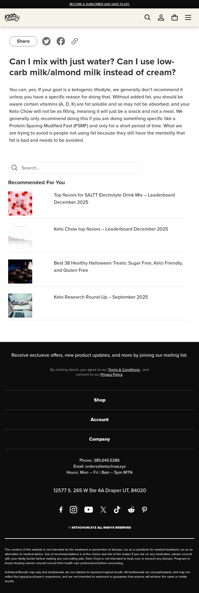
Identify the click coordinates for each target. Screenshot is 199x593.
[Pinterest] (144, 510)
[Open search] (147, 17)
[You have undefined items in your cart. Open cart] (175, 17)
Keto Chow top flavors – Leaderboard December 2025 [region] (111, 228)
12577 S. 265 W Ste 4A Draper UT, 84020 (99, 490)
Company (99, 439)
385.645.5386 (107, 460)
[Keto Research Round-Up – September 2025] (29, 305)
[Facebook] (61, 510)
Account (100, 419)
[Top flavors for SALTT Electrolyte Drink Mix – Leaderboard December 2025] (29, 203)
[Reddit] (131, 510)
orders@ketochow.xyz (105, 466)
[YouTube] (88, 510)
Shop (99, 399)
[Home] (12, 17)
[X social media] (103, 510)
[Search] (14, 167)
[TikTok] (117, 509)
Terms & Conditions (124, 369)
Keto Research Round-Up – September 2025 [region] (101, 296)
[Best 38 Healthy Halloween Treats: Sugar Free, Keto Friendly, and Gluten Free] (29, 271)
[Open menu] (188, 17)
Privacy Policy (111, 374)
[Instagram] (73, 509)
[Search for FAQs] (80, 167)
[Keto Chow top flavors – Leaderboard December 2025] (29, 237)
